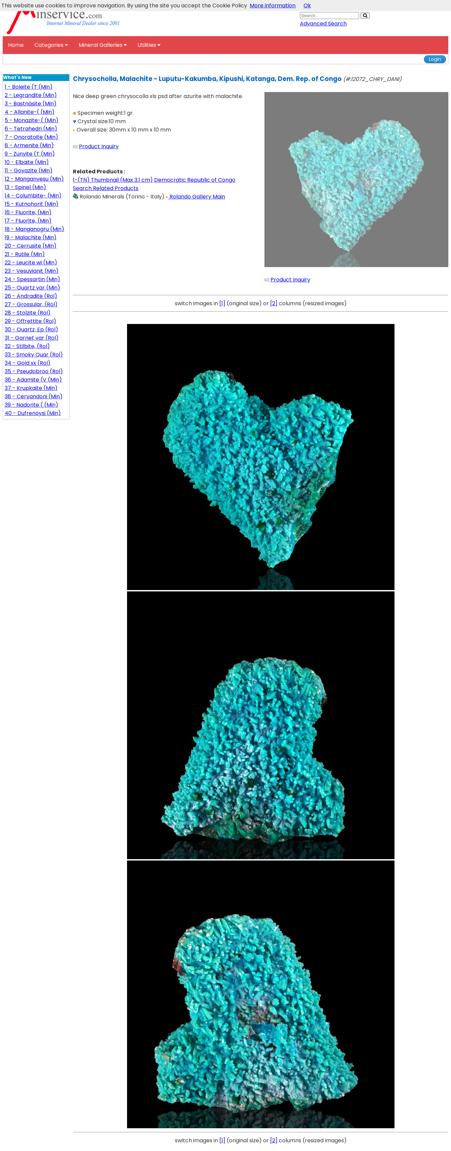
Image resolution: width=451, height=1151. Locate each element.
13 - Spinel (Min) (25, 187)
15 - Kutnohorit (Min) (32, 204)
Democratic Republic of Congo (194, 180)
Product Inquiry (99, 146)
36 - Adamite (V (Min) (33, 380)
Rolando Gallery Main (195, 196)
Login (435, 59)
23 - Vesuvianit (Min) (32, 271)
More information (273, 5)
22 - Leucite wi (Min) (31, 262)
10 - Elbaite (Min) (27, 162)
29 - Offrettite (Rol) (30, 321)
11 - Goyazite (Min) (28, 170)
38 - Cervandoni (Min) (34, 396)
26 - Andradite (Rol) (31, 296)
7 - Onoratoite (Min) (31, 137)
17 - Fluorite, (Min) (28, 221)
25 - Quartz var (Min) (32, 288)
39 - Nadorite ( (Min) (31, 405)
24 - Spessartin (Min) (32, 279)
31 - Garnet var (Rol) (32, 338)
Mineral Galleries (103, 45)
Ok (307, 5)
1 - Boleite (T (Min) (28, 87)
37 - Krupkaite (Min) (31, 388)
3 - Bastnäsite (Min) (31, 103)
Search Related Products (105, 188)
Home (16, 45)
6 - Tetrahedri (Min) (31, 129)
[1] (222, 303)
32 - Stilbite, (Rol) (27, 346)
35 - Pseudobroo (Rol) (34, 371)
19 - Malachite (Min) (31, 237)
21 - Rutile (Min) (25, 254)
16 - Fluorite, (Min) (28, 212)
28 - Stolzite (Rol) (27, 313)
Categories (51, 45)
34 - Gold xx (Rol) (27, 363)
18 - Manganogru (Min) (34, 229)
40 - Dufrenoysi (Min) (33, 413)
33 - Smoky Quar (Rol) (34, 354)
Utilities (148, 45)
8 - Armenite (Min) (29, 145)
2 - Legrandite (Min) (31, 95)
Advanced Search (323, 23)
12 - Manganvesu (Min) (34, 179)
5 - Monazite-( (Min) (32, 120)
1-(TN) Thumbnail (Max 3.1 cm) (113, 180)
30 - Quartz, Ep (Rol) (31, 329)
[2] (273, 303)
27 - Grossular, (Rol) (31, 304)
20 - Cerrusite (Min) (31, 246)
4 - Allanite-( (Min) (29, 112)
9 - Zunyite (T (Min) (30, 154)
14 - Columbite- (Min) (33, 195)
